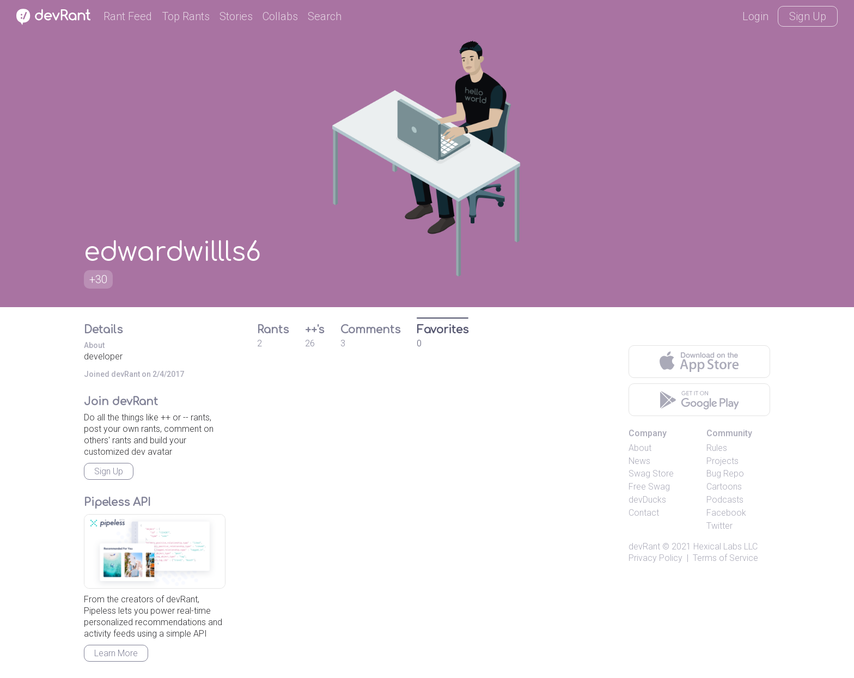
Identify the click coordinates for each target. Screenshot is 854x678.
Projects (722, 461)
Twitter (719, 526)
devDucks (647, 499)
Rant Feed (127, 16)
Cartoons (724, 486)
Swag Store (651, 473)
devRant (644, 546)
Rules (716, 448)
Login (755, 16)
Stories (236, 16)
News (639, 461)
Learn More (116, 653)
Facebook (726, 513)
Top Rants (186, 16)
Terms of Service (725, 558)
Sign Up (807, 16)
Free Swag (649, 486)
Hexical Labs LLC (725, 546)
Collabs (280, 16)
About (640, 448)
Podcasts (724, 499)
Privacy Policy (655, 558)
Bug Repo (725, 473)
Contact (644, 513)
